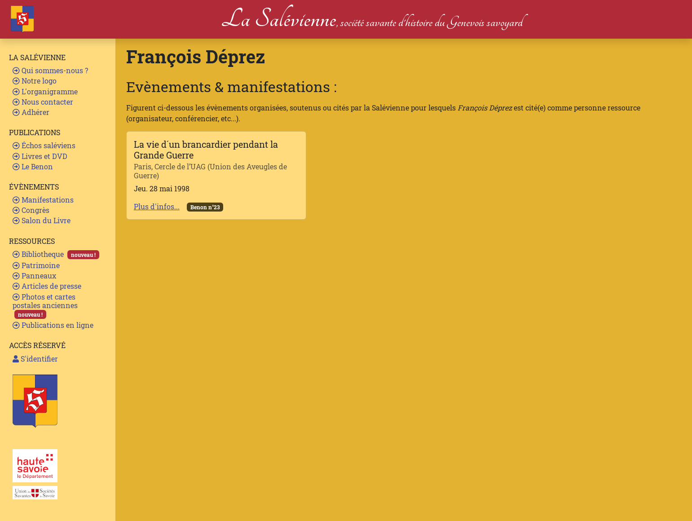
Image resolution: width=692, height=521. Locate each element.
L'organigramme (45, 91)
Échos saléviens (44, 145)
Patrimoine (36, 265)
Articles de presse (47, 286)
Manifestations (43, 199)
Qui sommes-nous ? (50, 70)
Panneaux (34, 275)
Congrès (31, 210)
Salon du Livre (42, 220)
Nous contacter (43, 101)
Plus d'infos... (157, 206)
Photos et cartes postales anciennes (45, 305)
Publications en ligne (53, 325)
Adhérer (31, 112)
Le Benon (33, 166)
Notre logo (35, 80)
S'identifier (35, 358)
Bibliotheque (56, 254)
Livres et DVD (40, 156)
